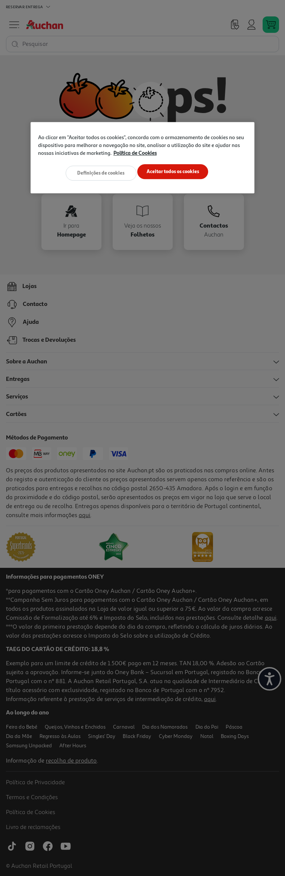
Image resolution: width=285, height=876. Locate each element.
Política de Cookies (135, 153)
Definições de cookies (99, 172)
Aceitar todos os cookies (174, 172)
